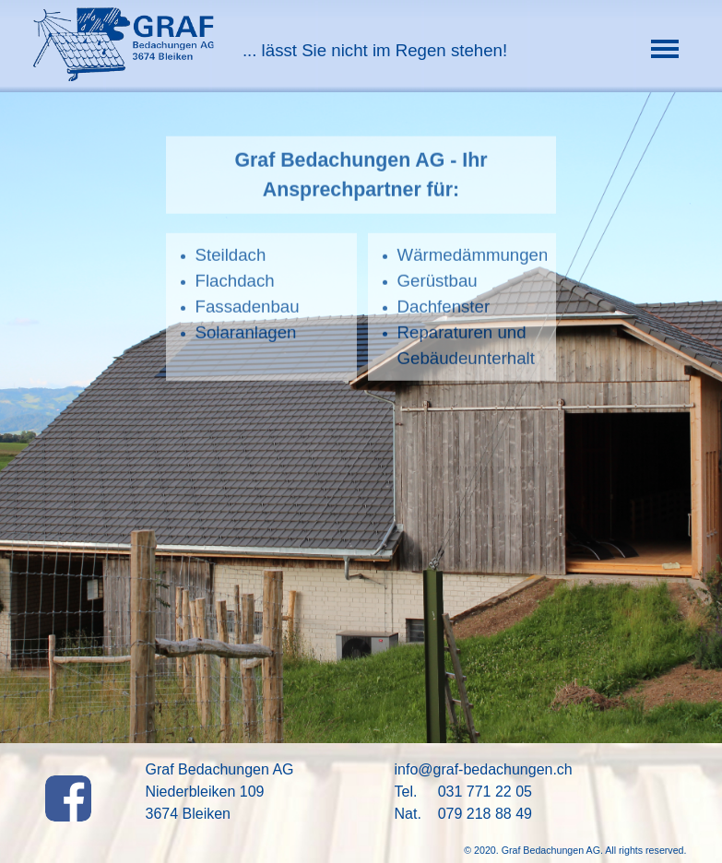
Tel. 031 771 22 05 (463, 791)
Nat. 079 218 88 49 (463, 814)
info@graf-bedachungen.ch (484, 769)
